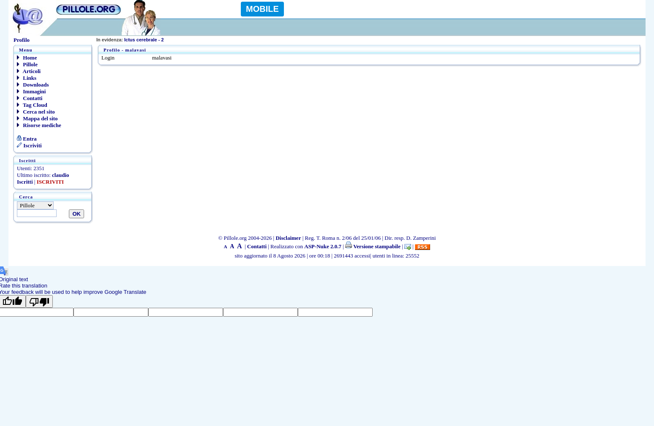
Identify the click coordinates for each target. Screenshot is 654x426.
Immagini (31, 91)
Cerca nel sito (36, 112)
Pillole (27, 64)
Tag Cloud (32, 105)
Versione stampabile (373, 246)
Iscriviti (29, 145)
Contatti (29, 98)
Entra (27, 139)
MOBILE (262, 9)
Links (26, 78)
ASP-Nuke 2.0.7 (322, 246)
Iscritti (25, 182)
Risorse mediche (39, 125)
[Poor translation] (39, 301)
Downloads (33, 84)
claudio (60, 175)
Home (27, 57)
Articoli (29, 71)
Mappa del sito (37, 118)
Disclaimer (288, 238)
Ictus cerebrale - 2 (130, 39)
